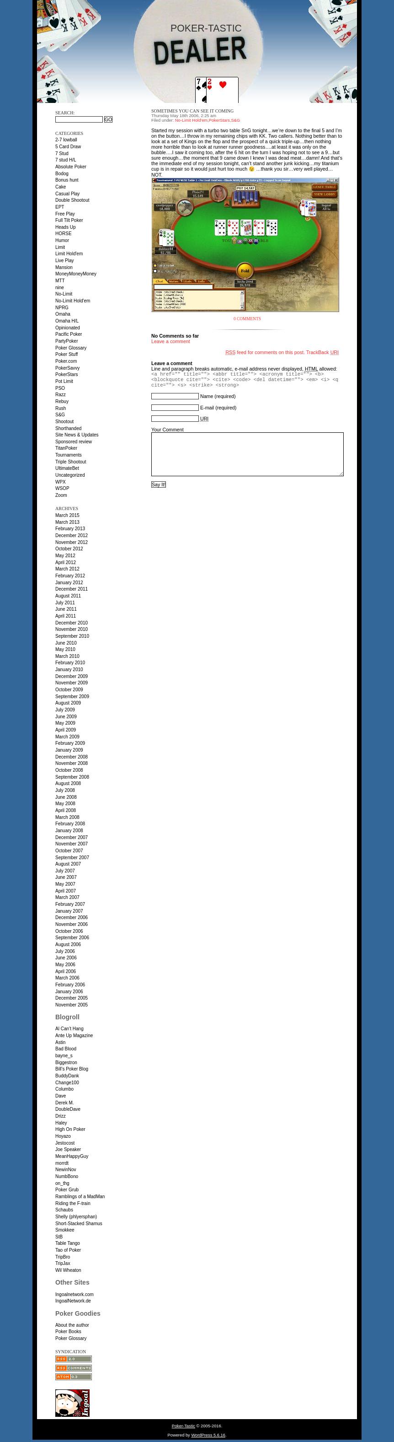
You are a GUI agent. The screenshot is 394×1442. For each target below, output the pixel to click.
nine (59, 287)
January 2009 (69, 750)
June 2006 (66, 957)
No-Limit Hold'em (72, 300)
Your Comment (167, 429)
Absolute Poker (70, 166)
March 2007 (67, 897)
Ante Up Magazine (74, 1035)
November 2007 (71, 843)
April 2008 (65, 810)
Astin (60, 1042)
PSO (60, 388)
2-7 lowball (66, 139)
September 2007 (72, 857)
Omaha (62, 314)
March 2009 (67, 736)
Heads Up (65, 227)
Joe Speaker (68, 1149)
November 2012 (71, 542)
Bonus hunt (67, 180)
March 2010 (67, 656)
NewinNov (65, 1169)
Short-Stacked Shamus (78, 1223)
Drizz (60, 1116)
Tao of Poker (68, 1250)
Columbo (64, 1089)
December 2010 (71, 622)
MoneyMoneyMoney (75, 273)
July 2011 (65, 602)
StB (59, 1236)
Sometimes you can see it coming (192, 110)
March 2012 (67, 568)
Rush (60, 408)
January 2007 (69, 911)
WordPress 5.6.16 (208, 1435)
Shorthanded (68, 428)
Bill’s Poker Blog (71, 1068)
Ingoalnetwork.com (74, 1294)
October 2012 (69, 548)
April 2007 (65, 890)
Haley (61, 1122)
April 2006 (65, 971)
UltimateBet (67, 468)
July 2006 (65, 951)
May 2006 (65, 964)
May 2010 (65, 649)
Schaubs (64, 1209)
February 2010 (70, 662)
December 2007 (71, 837)
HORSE (63, 233)
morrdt (62, 1163)
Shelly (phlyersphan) (76, 1216)
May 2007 (65, 884)
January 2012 (69, 582)
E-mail (207, 407)
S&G (60, 414)
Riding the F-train (73, 1203)
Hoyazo (63, 1136)
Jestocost (65, 1143)
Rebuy (62, 401)
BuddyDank (67, 1075)
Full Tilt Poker (69, 220)
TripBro (62, 1256)
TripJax (62, 1263)
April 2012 (65, 562)
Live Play (64, 260)
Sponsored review (73, 441)
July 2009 (65, 709)
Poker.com (66, 361)
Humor (62, 240)
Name (206, 396)
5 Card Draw (68, 146)
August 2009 (68, 702)
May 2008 (65, 803)
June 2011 (66, 609)
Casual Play (67, 193)
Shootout (64, 421)
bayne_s (64, 1055)
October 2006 (69, 931)
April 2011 (65, 616)
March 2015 (67, 515)
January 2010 (69, 669)
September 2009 (72, 696)
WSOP (62, 488)
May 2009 (65, 723)
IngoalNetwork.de (73, 1300)
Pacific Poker (68, 334)
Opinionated (67, 327)
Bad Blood (65, 1048)
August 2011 (68, 595)
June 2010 (66, 643)
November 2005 (71, 1004)
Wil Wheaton (68, 1270)
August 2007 (68, 863)
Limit (60, 247)
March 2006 (67, 977)
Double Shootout (72, 200)
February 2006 (70, 984)
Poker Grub (67, 1189)
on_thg (62, 1183)
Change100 (67, 1082)
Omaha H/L (67, 320)
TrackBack (322, 352)
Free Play (65, 213)
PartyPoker (66, 341)
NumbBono (66, 1176)
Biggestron (66, 1062)
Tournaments (68, 454)
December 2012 (71, 535)
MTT (60, 280)
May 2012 (65, 555)
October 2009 (69, 689)
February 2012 (70, 575)
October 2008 (69, 770)
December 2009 (71, 676)
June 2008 (66, 797)
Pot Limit (64, 381)
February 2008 (70, 823)
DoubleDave (67, 1109)
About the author (72, 1325)
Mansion (64, 267)
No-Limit (63, 293)
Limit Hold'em (69, 253)
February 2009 (70, 743)
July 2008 (65, 790)
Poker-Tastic (206, 28)
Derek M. (64, 1102)
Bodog (62, 173)
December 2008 (71, 756)
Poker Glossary (70, 347)
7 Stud (62, 153)
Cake (60, 186)
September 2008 (72, 777)
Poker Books (68, 1331)
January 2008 (69, 830)
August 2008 (68, 783)
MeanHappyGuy (71, 1156)
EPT (59, 207)
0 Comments (247, 319)
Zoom (61, 495)
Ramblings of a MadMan (80, 1196)
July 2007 (65, 870)
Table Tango (67, 1243)
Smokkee (65, 1229)
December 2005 (71, 998)
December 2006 (71, 917)
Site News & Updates (77, 434)
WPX (60, 481)
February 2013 (70, 528)
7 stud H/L (65, 159)
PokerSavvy (67, 368)
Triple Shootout (70, 461)
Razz (60, 394)
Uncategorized (70, 475)
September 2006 (72, 937)
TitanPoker (66, 448)
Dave (60, 1095)
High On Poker (70, 1129)
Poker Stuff (66, 354)
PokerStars (66, 374)
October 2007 (69, 850)
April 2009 (65, 729)
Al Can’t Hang (69, 1028)
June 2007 (66, 877)
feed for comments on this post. (265, 352)
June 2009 (66, 716)
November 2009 (71, 682)
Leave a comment (170, 341)
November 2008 (71, 763)
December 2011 (71, 589)
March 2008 (67, 817)
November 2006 (71, 924)
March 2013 (67, 522)
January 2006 (69, 991)
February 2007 (70, 904)
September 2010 (72, 636)
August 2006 (68, 944)
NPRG (62, 307)
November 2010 (71, 629)
